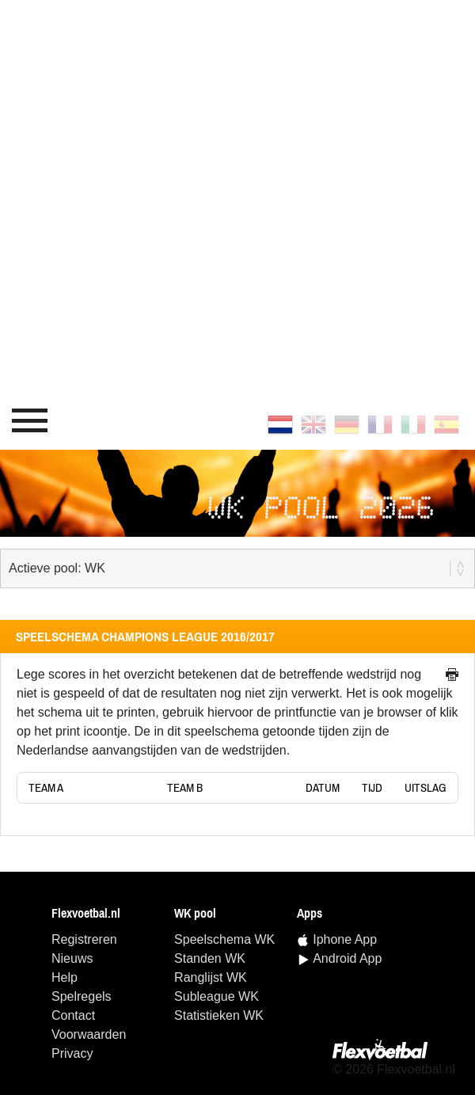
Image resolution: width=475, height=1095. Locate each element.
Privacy (72, 1053)
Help (64, 977)
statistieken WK (219, 1015)
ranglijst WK (210, 977)
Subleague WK (216, 996)
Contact (73, 1015)
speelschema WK (224, 939)
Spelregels (81, 996)
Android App (347, 958)
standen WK (209, 958)
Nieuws (72, 958)
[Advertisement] (181, 197)
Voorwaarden (88, 1034)
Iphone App (345, 939)
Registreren (84, 939)
